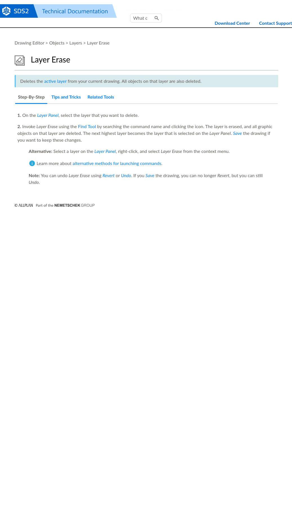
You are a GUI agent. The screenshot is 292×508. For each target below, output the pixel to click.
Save (237, 133)
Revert (108, 175)
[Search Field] (146, 18)
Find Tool (87, 126)
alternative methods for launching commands (117, 163)
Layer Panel (48, 115)
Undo (126, 175)
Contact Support (275, 23)
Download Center (232, 23)
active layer (55, 81)
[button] (157, 18)
